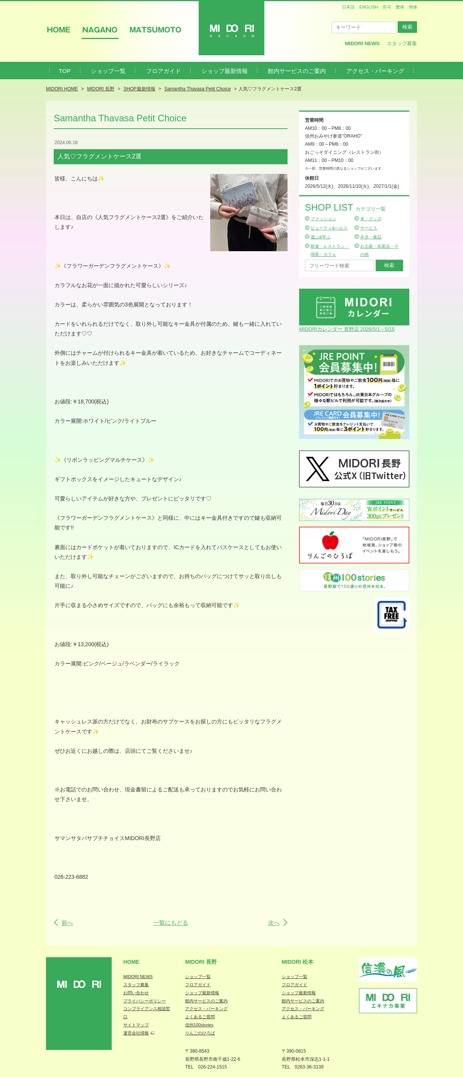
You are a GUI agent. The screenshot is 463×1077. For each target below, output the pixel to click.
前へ (67, 922)
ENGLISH (368, 7)
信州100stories (199, 1025)
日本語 (348, 7)
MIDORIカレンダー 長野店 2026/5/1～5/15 (347, 329)
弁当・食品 (370, 237)
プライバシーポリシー (144, 1001)
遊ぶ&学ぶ (320, 237)
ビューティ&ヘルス (329, 228)
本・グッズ (370, 218)
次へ (274, 922)
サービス (368, 228)
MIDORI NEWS (138, 976)
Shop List (345, 207)
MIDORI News (362, 43)
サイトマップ (136, 1025)
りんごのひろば (200, 1033)
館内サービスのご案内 (297, 70)
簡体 (413, 7)
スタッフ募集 (402, 43)
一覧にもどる (170, 922)
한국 (387, 7)
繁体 (400, 7)
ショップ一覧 (108, 70)
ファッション (323, 218)
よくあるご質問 (200, 1016)
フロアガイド (163, 70)
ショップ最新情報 (224, 70)
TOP (65, 70)
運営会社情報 (136, 1033)
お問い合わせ (136, 992)
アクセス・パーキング (375, 70)
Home (131, 962)
